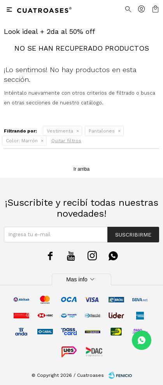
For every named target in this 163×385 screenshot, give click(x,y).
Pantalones (102, 131)
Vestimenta (60, 131)
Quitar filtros (66, 140)
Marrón (22, 140)
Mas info (81, 279)
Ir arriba (81, 169)
